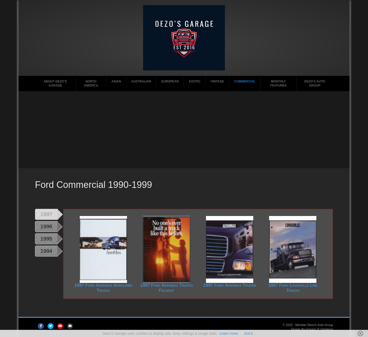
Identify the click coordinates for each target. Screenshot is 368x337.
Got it (248, 333)
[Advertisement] (184, 130)
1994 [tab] (46, 251)
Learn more (229, 333)
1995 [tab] (46, 239)
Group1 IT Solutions (319, 329)
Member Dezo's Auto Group (314, 325)
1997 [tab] (46, 214)
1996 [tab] (46, 226)
